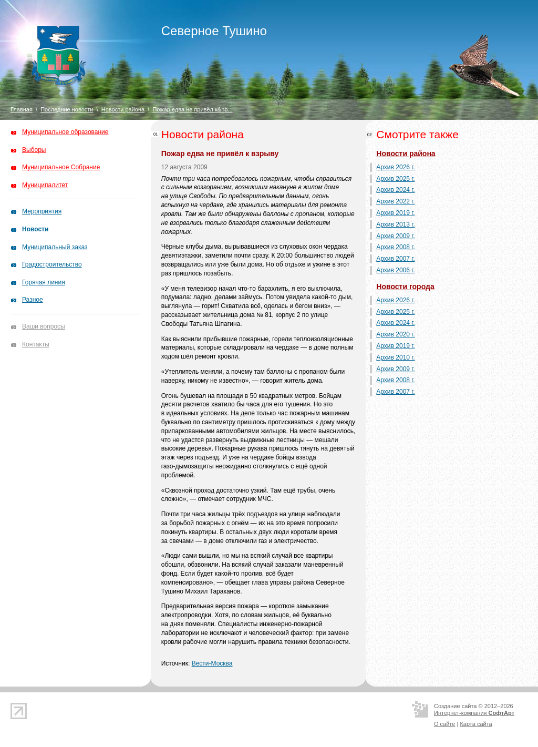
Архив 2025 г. (395, 178)
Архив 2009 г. (395, 236)
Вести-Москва (212, 663)
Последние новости (66, 109)
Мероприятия (41, 211)
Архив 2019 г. (395, 213)
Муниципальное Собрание (61, 167)
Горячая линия (43, 282)
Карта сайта (476, 724)
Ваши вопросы (43, 326)
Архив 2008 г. (395, 247)
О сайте (444, 724)
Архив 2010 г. (395, 357)
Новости (35, 229)
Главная (22, 109)
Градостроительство (52, 264)
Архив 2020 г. (395, 334)
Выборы (34, 150)
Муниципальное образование (65, 132)
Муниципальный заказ (54, 247)
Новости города (405, 286)
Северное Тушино (214, 31)
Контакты (35, 344)
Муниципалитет (45, 185)
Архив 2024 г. (395, 189)
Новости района (122, 109)
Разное (32, 299)
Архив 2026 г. (395, 167)
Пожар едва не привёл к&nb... (192, 109)
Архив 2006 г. (395, 270)
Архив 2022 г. (395, 201)
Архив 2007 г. (395, 258)
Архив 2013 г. (395, 224)
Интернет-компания (474, 713)
